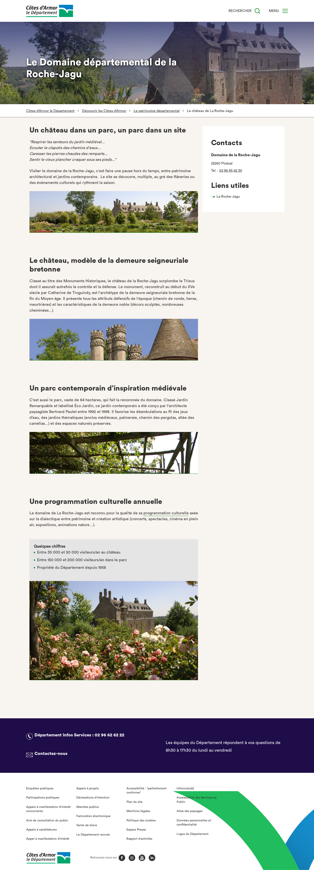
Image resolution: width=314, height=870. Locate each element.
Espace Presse (136, 829)
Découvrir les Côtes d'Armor (104, 111)
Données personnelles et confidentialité (194, 822)
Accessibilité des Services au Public (197, 800)
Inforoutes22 (185, 788)
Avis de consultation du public (47, 820)
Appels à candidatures (41, 829)
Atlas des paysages (190, 811)
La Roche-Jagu (228, 196)
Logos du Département (192, 834)
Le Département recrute (93, 834)
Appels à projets (87, 788)
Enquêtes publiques (39, 788)
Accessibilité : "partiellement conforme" (146, 790)
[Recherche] (257, 11)
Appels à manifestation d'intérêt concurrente (48, 809)
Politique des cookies (141, 820)
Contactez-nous (50, 753)
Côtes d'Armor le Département (50, 111)
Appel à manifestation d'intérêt (47, 838)
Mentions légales (138, 811)
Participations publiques (42, 797)
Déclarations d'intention (92, 797)
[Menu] (285, 10)
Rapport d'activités (139, 838)
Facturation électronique (93, 816)
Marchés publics (87, 807)
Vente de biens (86, 825)
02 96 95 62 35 (230, 170)
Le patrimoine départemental (156, 111)
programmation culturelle (166, 513)
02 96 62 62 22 (109, 735)
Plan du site (134, 802)
